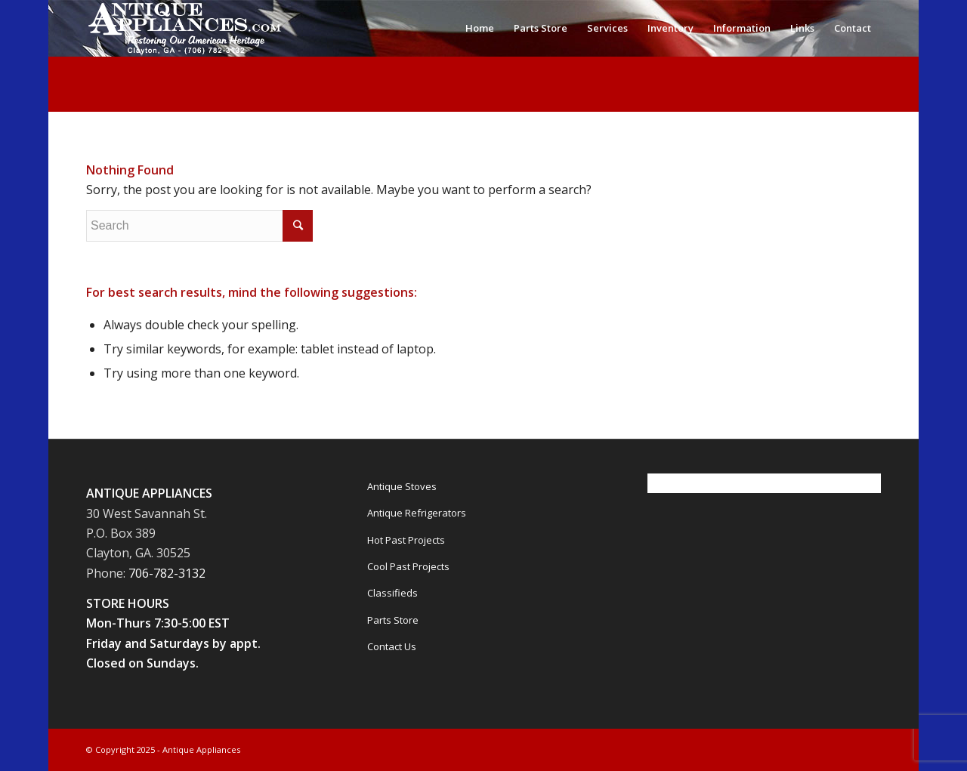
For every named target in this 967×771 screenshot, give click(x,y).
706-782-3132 (166, 573)
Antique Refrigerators (416, 513)
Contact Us (391, 646)
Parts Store (393, 620)
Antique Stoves (402, 486)
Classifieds (392, 593)
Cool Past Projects (408, 566)
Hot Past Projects (406, 540)
